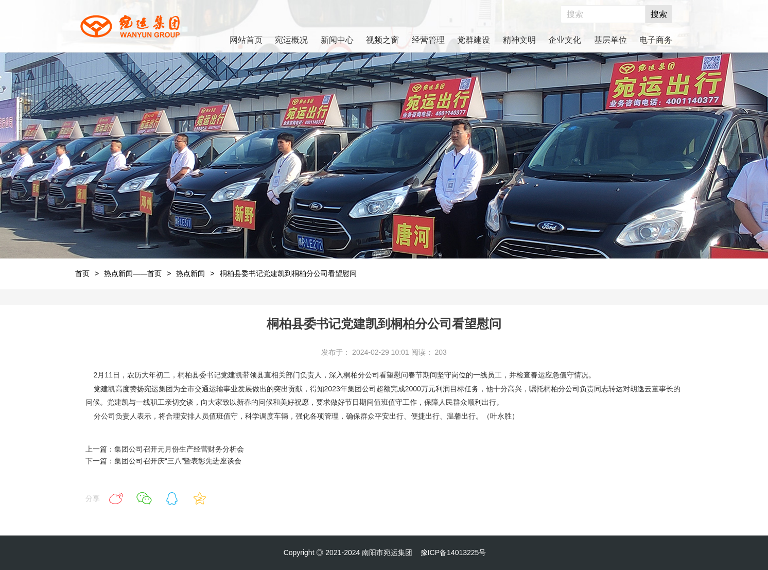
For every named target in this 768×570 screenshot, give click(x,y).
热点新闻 (190, 273)
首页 (82, 273)
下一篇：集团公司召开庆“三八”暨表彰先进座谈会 (163, 461)
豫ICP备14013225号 (453, 552)
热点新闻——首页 (133, 273)
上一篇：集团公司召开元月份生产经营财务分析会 (164, 449)
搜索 (659, 14)
